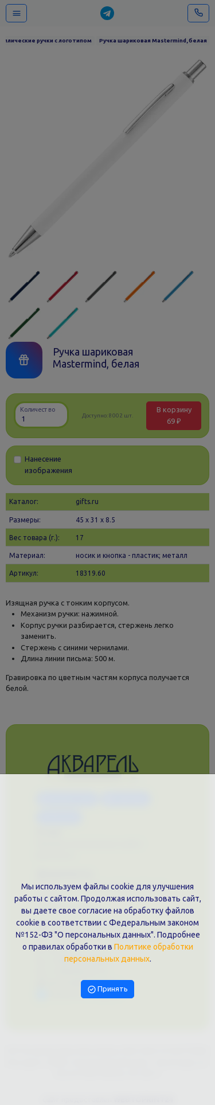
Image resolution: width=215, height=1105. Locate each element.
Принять (107, 989)
